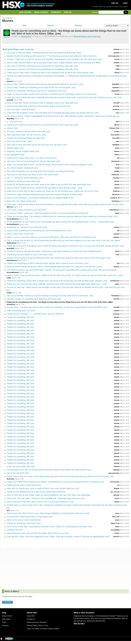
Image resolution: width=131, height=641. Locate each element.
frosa (117, 141)
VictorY (117, 498)
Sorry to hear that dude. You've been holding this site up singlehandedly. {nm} (39, 198)
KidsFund (116, 191)
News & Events (41, 12)
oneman (116, 181)
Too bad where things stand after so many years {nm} (29, 517)
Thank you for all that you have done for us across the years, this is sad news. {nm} (42, 125)
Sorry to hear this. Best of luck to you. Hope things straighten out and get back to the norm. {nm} (47, 513)
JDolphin (117, 488)
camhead (116, 234)
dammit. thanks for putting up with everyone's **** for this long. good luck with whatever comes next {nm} (51, 56)
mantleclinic (115, 174)
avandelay (116, 178)
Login (125, 3)
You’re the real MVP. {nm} (17, 473)
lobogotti (117, 52)
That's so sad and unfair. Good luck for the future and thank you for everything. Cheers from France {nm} (51, 94)
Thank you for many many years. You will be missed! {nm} (31, 158)
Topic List (50, 25)
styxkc (117, 513)
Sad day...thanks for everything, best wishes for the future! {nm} (33, 299)
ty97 (8, 510)
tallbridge (116, 470)
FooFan (117, 533)
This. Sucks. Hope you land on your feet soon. (26, 210)
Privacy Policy (32, 625)
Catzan (117, 251)
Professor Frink (114, 128)
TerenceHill (115, 138)
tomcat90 (116, 103)
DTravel (116, 154)
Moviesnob (115, 194)
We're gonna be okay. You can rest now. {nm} (26, 135)
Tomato (117, 94)
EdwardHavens (115, 210)
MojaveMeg (10, 118)
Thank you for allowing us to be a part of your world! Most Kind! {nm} (36, 492)
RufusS (117, 72)
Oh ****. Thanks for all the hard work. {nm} (24, 178)
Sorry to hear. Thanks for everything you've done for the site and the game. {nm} (41, 87)
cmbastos (116, 237)
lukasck (117, 188)
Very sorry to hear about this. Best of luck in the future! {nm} (32, 174)
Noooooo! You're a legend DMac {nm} (22, 151)
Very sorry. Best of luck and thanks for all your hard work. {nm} (33, 161)
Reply (24, 25)
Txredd (117, 168)
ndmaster (116, 495)
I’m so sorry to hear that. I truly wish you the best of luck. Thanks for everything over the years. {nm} (49, 526)
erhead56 (116, 307)
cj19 (118, 263)
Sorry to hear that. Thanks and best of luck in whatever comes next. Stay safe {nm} (42, 103)
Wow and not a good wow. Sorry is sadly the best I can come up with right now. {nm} (42, 488)
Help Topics (6, 619)
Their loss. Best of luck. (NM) (19, 141)
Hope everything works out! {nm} (20, 310)
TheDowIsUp (115, 295)
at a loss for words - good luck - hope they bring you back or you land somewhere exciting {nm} (47, 213)
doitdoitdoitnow (12, 260)
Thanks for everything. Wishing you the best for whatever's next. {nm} (36, 91)
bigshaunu (116, 87)
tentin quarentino (114, 56)
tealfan (9, 278)
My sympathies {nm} (15, 155)
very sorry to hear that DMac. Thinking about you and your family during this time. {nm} (43, 53)
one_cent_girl (115, 492)
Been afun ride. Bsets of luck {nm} (21, 201)
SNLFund (10, 207)
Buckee (117, 502)
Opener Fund (115, 523)
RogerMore (116, 84)
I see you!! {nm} (15, 121)
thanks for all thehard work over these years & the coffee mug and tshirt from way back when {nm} (48, 184)
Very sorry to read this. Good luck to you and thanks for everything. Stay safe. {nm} (42, 66)
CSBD (117, 66)
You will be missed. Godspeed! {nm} (22, 168)
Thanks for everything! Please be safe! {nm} (25, 138)
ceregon (117, 131)
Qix (118, 230)
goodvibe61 (10, 248)
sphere (117, 284)
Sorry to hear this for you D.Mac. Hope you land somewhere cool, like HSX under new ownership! (48, 495)
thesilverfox (10, 479)
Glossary (5, 625)
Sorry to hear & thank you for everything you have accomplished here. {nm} (38, 230)
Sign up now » (79, 623)
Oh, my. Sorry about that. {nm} (21, 466)
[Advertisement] (65, 567)
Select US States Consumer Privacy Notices (43, 629)
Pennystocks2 (114, 482)
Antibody (116, 49)
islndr (117, 254)
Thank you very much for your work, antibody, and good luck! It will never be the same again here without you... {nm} (56, 284)
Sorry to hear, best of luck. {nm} (20, 234)
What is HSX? (7, 616)
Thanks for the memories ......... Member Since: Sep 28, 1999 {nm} (35, 314)
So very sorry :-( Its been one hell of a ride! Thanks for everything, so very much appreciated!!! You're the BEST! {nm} (56, 307)
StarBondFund (11, 243)
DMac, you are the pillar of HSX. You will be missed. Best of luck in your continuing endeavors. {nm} (49, 164)
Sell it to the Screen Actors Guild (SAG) (23, 520)
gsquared (10, 81)
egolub (117, 213)
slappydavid (115, 91)
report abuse (6, 37)
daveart (117, 184)
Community (56, 12)
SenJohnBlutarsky (13, 219)
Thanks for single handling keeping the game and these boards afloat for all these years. (44, 194)
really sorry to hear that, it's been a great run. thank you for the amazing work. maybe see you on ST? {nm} (52, 191)
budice (117, 148)
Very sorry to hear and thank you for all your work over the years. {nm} (36, 145)
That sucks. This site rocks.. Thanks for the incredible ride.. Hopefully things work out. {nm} (45, 498)
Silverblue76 (115, 161)
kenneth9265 (115, 530)
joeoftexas (116, 109)
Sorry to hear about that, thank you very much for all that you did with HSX (38, 106)
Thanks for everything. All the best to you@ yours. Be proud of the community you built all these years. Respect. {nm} (56, 281)
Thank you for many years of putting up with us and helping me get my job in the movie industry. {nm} (50, 72)
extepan (9, 293)
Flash (118, 121)
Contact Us (31, 619)
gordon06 (10, 100)
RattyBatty (116, 145)
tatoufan (116, 317)
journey (117, 59)
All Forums (78, 25)
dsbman (116, 151)
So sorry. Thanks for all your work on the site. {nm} (28, 131)
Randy (117, 526)
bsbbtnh (116, 310)
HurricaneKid (115, 135)
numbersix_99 (114, 198)
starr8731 (116, 536)
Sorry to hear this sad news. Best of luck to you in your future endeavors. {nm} (40, 502)
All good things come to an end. (87, 36)
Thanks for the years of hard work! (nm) (23, 485)
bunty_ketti (115, 516)
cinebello (116, 62)
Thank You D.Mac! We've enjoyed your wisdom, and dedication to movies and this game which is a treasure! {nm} (55, 482)
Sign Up (114, 3)
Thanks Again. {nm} (15, 148)
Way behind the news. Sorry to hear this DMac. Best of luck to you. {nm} (37, 533)
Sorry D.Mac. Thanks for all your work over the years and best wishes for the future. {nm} (44, 84)
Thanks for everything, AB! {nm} (20, 317)
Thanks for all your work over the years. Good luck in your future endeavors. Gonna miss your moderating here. (54, 251)
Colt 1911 (116, 299)
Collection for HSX (14, 530)
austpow (117, 227)
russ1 (118, 113)
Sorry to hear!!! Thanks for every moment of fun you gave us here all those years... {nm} (44, 188)
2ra (118, 485)
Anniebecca (115, 201)
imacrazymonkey (114, 473)
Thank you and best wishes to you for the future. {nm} (29, 254)
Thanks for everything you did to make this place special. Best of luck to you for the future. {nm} (47, 263)
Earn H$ (67, 12)
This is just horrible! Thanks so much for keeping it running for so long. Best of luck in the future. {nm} (49, 296)
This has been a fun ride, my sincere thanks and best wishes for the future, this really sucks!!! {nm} (48, 470)
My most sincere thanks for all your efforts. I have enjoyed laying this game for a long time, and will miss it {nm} (54, 266)
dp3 (118, 158)
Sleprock (116, 266)
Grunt (117, 164)
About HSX (31, 616)
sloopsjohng (26, 36)
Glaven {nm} (12, 128)
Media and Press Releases (36, 622)
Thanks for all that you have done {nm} (23, 181)
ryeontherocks (115, 281)
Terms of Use (43, 625)
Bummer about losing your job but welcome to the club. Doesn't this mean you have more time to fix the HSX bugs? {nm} (58, 258)
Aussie (117, 520)
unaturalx (116, 314)
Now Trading (25, 12)
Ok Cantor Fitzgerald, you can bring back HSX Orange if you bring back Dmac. (40, 171)
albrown (116, 125)
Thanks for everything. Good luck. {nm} (23, 523)
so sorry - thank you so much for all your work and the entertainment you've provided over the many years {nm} (54, 59)
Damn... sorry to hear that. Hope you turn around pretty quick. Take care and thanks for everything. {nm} (51, 237)
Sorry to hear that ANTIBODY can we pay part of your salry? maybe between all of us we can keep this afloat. (53, 63)
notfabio (116, 171)
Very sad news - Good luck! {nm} (20, 109)
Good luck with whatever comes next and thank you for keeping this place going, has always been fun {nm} (52, 113)
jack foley (116, 106)
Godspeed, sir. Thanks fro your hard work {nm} (26, 227)
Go (126, 12)
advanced (94, 12)
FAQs (4, 622)
